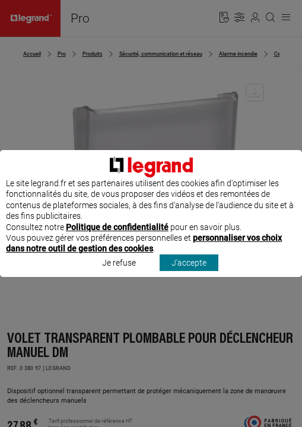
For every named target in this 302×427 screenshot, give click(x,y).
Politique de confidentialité (117, 238)
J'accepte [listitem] (188, 273)
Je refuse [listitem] (119, 273)
